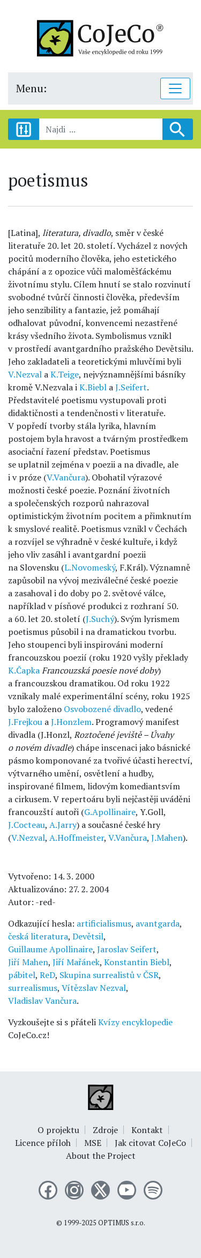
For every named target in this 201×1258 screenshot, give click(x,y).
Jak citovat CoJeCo (150, 1143)
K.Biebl (93, 387)
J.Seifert (131, 387)
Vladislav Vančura (42, 1001)
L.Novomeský (89, 567)
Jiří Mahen (28, 962)
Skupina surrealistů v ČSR (109, 975)
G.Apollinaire (110, 812)
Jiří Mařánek (76, 962)
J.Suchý (100, 619)
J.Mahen (167, 837)
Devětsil (87, 936)
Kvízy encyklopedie (135, 1022)
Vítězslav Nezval (94, 988)
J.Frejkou (25, 722)
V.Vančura (66, 477)
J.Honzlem (71, 722)
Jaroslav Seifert (127, 949)
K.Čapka (24, 670)
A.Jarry (63, 825)
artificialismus (104, 923)
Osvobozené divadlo (102, 709)
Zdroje (105, 1130)
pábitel (21, 975)
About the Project (101, 1155)
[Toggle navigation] (175, 88)
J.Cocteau (26, 825)
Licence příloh (43, 1143)
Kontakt (147, 1130)
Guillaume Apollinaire (50, 949)
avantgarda (158, 923)
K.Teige (64, 374)
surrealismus (32, 988)
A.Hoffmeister (76, 837)
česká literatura (38, 936)
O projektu (58, 1130)
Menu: (31, 88)
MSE (92, 1143)
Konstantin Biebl (136, 962)
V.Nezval (25, 374)
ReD (47, 975)
